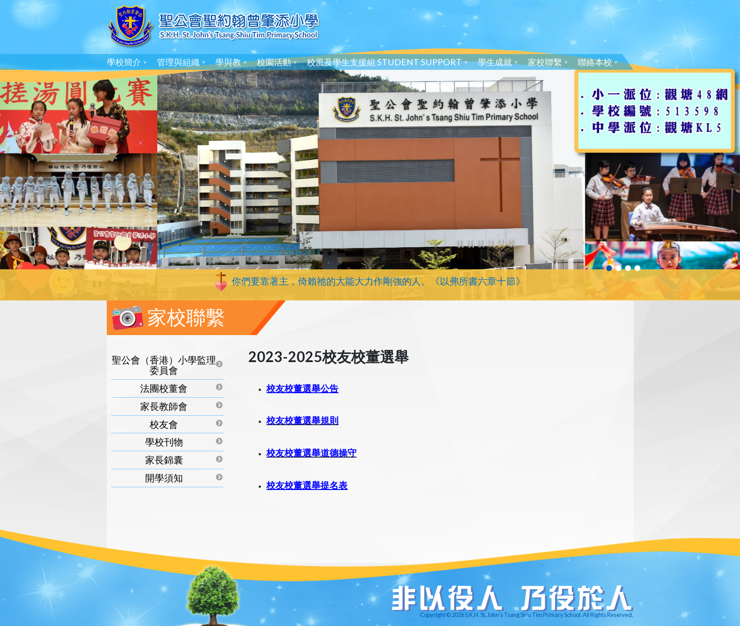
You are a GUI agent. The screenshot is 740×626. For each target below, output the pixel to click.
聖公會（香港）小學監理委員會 (164, 365)
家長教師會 (163, 406)
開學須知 (164, 477)
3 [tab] (628, 268)
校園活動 (274, 62)
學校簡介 (124, 62)
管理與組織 (178, 62)
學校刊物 (164, 441)
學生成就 (495, 62)
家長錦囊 (164, 459)
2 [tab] (618, 268)
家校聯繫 (545, 62)
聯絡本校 (595, 62)
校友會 (164, 424)
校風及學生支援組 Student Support (384, 62)
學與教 (228, 62)
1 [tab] (609, 268)
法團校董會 (163, 388)
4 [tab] (637, 268)
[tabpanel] (370, 150)
